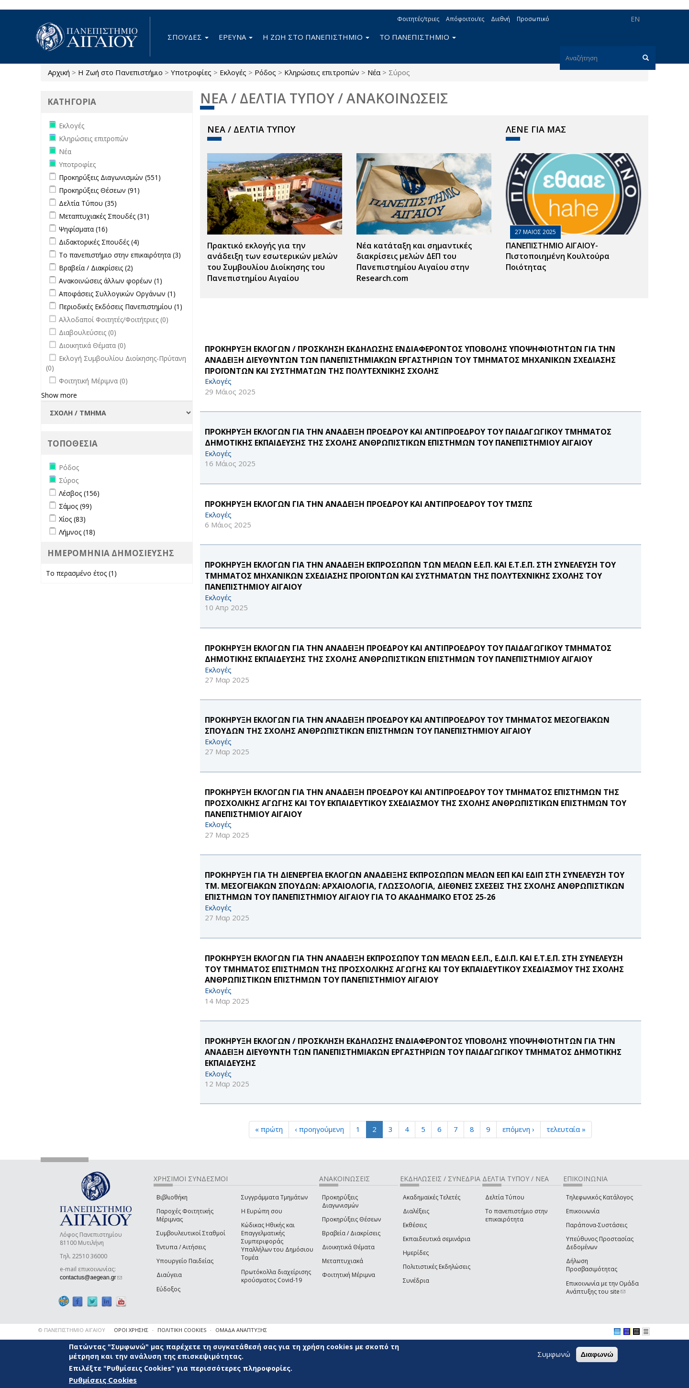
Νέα (373, 72)
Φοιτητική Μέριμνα (348, 1275)
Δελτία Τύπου (504, 1197)
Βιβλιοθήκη (172, 1197)
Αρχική (59, 72)
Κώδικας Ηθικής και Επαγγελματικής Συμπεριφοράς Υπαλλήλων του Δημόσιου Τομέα (277, 1241)
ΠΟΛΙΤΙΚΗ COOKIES (181, 1329)
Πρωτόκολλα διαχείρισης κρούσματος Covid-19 (276, 1276)
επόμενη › (518, 1129)
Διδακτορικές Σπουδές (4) (99, 241)
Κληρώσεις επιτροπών (321, 72)
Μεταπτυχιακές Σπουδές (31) (104, 216)
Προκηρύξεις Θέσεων (351, 1219)
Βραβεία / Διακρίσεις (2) (96, 267)
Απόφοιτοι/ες (465, 19)
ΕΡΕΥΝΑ (236, 37)
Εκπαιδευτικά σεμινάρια (436, 1239)
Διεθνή (500, 19)
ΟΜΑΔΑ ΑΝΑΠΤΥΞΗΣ (241, 1329)
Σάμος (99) (75, 506)
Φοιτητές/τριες (418, 19)
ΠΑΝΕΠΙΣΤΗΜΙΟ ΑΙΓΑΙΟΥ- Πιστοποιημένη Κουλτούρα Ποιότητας (558, 256)
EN (635, 18)
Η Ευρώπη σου (261, 1211)
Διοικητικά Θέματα (348, 1247)
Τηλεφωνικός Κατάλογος (599, 1197)
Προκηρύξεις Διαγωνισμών (340, 1201)
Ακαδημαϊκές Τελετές (431, 1197)
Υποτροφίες (191, 72)
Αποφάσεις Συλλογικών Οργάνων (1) (117, 293)
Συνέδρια (416, 1280)
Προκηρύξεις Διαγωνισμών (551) (110, 177)
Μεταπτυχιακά (342, 1261)
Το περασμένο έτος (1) (81, 573)
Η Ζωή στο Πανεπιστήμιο (120, 72)
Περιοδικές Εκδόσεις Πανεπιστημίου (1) (120, 306)
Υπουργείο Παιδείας (184, 1261)
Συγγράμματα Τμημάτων (274, 1197)
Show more (59, 395)
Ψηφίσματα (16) (83, 229)
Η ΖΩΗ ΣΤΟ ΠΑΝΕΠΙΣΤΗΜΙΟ (316, 37)
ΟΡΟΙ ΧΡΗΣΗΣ (131, 1329)
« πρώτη (269, 1129)
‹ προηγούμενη (319, 1129)
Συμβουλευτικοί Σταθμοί (190, 1233)
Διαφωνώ (596, 1354)
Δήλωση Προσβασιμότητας (591, 1265)
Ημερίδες (416, 1253)
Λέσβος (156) (79, 493)
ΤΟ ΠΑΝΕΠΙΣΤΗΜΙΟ (417, 37)
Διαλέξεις (416, 1211)
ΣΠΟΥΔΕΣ (188, 37)
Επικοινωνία (583, 1211)
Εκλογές (233, 72)
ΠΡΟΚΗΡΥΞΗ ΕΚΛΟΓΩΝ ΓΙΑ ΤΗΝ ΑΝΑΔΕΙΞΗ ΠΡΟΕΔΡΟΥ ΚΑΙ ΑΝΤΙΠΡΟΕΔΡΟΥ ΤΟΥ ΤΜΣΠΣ (369, 504)
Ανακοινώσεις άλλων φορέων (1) (110, 280)
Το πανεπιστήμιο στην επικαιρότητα (516, 1215)
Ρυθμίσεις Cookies (103, 1380)
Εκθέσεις (415, 1225)
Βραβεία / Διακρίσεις (351, 1233)
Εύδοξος (168, 1289)
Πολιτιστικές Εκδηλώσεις (436, 1267)
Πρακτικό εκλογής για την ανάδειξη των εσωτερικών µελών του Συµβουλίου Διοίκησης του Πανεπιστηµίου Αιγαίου (272, 262)
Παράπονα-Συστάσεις (596, 1225)
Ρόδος (265, 72)
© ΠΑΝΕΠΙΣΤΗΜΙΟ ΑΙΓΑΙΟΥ (71, 1329)
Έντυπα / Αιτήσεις (181, 1247)
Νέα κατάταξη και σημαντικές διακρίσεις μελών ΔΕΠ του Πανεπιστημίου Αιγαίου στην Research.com (414, 262)
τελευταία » (566, 1129)
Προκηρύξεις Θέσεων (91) (99, 190)
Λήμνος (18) (77, 532)
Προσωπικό (533, 19)
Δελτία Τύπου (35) (88, 203)
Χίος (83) (72, 519)
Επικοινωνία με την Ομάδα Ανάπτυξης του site (602, 1287)
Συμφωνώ (553, 1354)
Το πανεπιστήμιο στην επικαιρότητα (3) (120, 254)
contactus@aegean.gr (91, 1277)
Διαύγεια (169, 1275)
